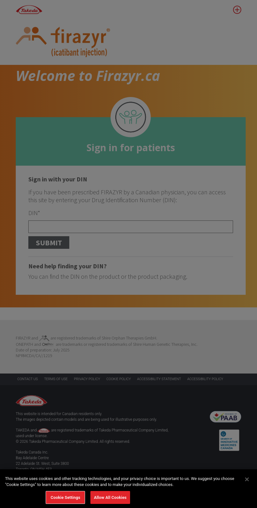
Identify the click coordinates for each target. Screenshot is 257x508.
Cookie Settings (65, 499)
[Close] (247, 481)
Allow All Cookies (110, 499)
